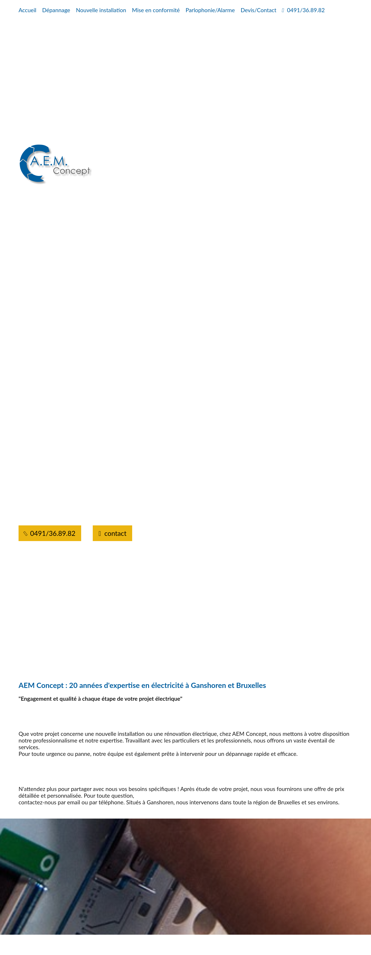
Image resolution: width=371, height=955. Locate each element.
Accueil (27, 10)
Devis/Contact (258, 10)
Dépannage (56, 10)
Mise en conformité (156, 10)
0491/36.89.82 (303, 10)
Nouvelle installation (101, 10)
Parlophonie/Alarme (210, 10)
